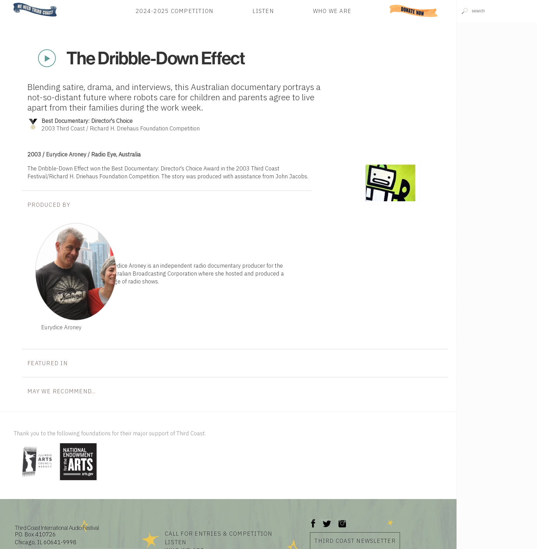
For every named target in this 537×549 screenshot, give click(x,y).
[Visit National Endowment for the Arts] (78, 480)
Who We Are (332, 10)
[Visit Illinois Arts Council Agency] (36, 480)
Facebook (313, 520)
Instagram (342, 520)
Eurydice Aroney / (68, 154)
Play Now (47, 58)
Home (11, 3)
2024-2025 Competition (174, 10)
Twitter (326, 520)
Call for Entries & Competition (219, 533)
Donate (414, 10)
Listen (263, 10)
